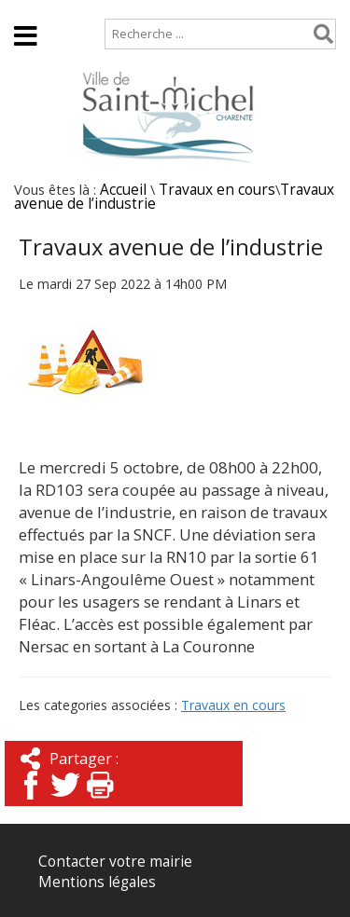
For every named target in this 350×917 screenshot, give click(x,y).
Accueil (30, 9)
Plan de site (119, 9)
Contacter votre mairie (115, 861)
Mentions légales (97, 882)
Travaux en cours (217, 189)
